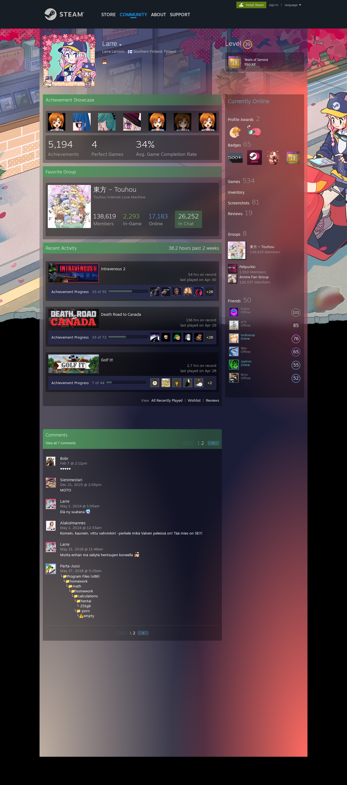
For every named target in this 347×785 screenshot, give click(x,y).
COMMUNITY (133, 14)
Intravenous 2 (113, 268)
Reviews (212, 400)
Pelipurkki (247, 267)
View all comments (61, 443)
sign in (273, 5)
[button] (264, 43)
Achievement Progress (70, 291)
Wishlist (194, 400)
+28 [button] (209, 291)
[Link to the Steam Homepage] (68, 18)
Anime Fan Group (254, 277)
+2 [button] (210, 383)
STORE (108, 14)
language (291, 5)
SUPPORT (180, 14)
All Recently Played (167, 400)
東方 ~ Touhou (262, 246)
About (158, 14)
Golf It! (107, 360)
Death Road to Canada (121, 314)
